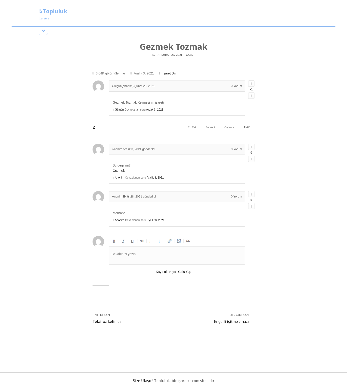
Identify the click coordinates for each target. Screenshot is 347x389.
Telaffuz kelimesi (108, 321)
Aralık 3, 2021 (154, 109)
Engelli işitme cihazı (231, 321)
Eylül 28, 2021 (155, 220)
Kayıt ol (161, 272)
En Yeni (210, 127)
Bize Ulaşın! (143, 380)
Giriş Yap (184, 272)
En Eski (192, 127)
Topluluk (53, 11)
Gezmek (119, 171)
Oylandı (229, 127)
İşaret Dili (169, 73)
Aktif (246, 127)
